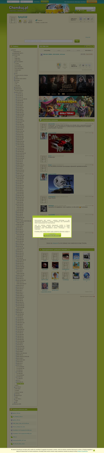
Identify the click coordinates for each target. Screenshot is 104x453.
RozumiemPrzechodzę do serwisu (52, 234)
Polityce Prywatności (82, 451)
